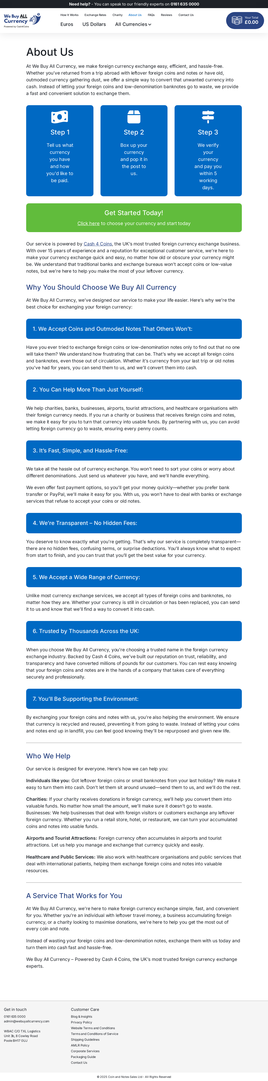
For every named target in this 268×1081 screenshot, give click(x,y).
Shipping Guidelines (85, 1039)
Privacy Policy (81, 1022)
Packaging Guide (83, 1057)
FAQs (151, 15)
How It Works (69, 15)
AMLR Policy (80, 1045)
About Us (135, 15)
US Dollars (94, 24)
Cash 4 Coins (98, 244)
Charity (117, 15)
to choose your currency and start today (133, 217)
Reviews (166, 15)
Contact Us (186, 15)
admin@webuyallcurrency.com (26, 1021)
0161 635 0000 (15, 1016)
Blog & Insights (81, 1016)
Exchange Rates (95, 15)
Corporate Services (85, 1051)
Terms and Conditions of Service (94, 1034)
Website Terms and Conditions (93, 1028)
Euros (67, 24)
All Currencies (133, 24)
